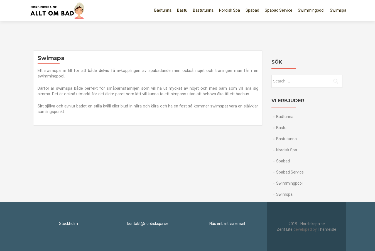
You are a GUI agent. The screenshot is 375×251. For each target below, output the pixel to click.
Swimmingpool (311, 10)
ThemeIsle (327, 229)
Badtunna (162, 10)
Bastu (182, 10)
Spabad (252, 10)
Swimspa (338, 10)
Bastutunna (203, 10)
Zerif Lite (285, 229)
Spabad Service (278, 10)
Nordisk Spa (229, 10)
